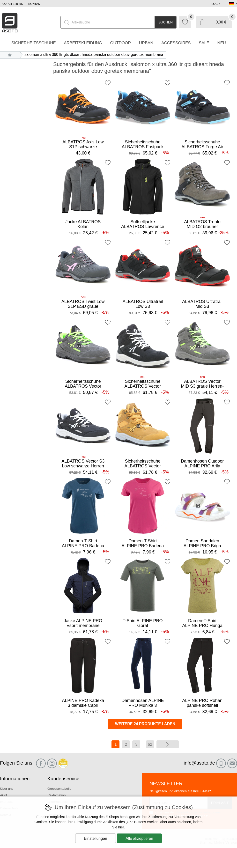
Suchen (165, 22)
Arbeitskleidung (83, 43)
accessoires (176, 43)
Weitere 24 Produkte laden (145, 724)
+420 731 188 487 (11, 4)
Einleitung (11, 54)
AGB (3, 795)
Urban (146, 43)
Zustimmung (158, 817)
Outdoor (120, 43)
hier (121, 827)
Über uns (6, 788)
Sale (204, 43)
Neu (221, 43)
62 (150, 744)
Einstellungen (95, 838)
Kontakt (35, 4)
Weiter (167, 744)
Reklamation (56, 795)
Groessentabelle (59, 788)
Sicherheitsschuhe (33, 43)
